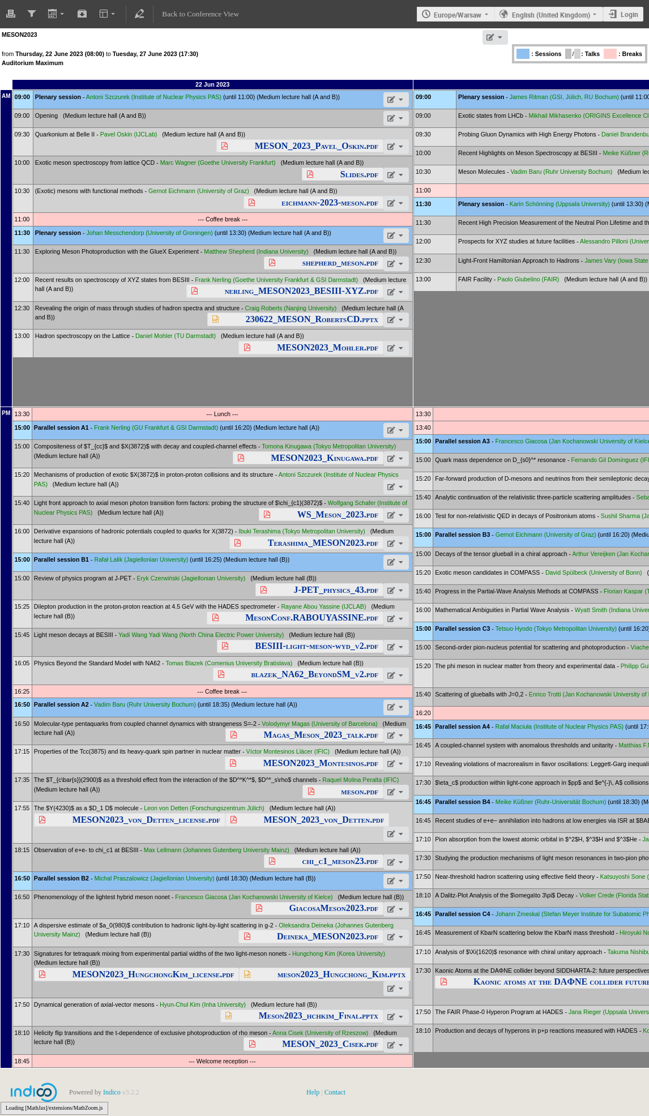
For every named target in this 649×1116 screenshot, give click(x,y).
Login (629, 14)
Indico (112, 1092)
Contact (334, 1092)
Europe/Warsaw (457, 14)
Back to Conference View (200, 14)
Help (312, 1092)
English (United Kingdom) (551, 14)
